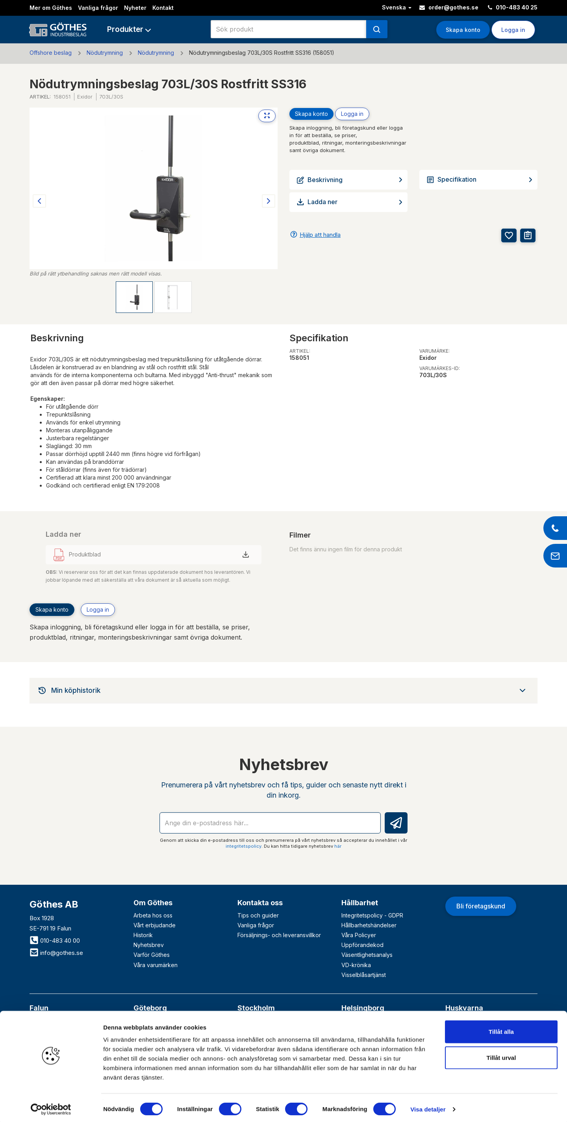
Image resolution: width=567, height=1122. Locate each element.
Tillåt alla (501, 1028)
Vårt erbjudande (154, 925)
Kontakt (163, 7)
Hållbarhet (359, 903)
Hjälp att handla (320, 234)
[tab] (283, 690)
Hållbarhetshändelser (369, 925)
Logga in (513, 29)
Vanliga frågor (98, 7)
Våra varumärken (155, 965)
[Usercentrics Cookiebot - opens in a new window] (51, 1107)
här (337, 846)
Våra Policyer (358, 935)
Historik (143, 935)
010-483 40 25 (512, 7)
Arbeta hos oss (152, 915)
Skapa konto (463, 29)
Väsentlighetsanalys (367, 954)
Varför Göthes (151, 954)
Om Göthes (152, 903)
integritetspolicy (243, 846)
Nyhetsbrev (148, 945)
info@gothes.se (56, 952)
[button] (129, 29)
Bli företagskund (480, 906)
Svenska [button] (396, 7)
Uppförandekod (362, 945)
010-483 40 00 (55, 940)
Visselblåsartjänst (363, 974)
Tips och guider (258, 915)
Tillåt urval (501, 1054)
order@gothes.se (448, 7)
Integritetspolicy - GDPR (372, 915)
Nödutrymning (105, 52)
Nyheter (135, 7)
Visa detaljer (427, 1106)
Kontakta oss (260, 903)
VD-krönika (356, 965)
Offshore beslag (51, 52)
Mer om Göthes (51, 7)
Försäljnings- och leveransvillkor (279, 935)
